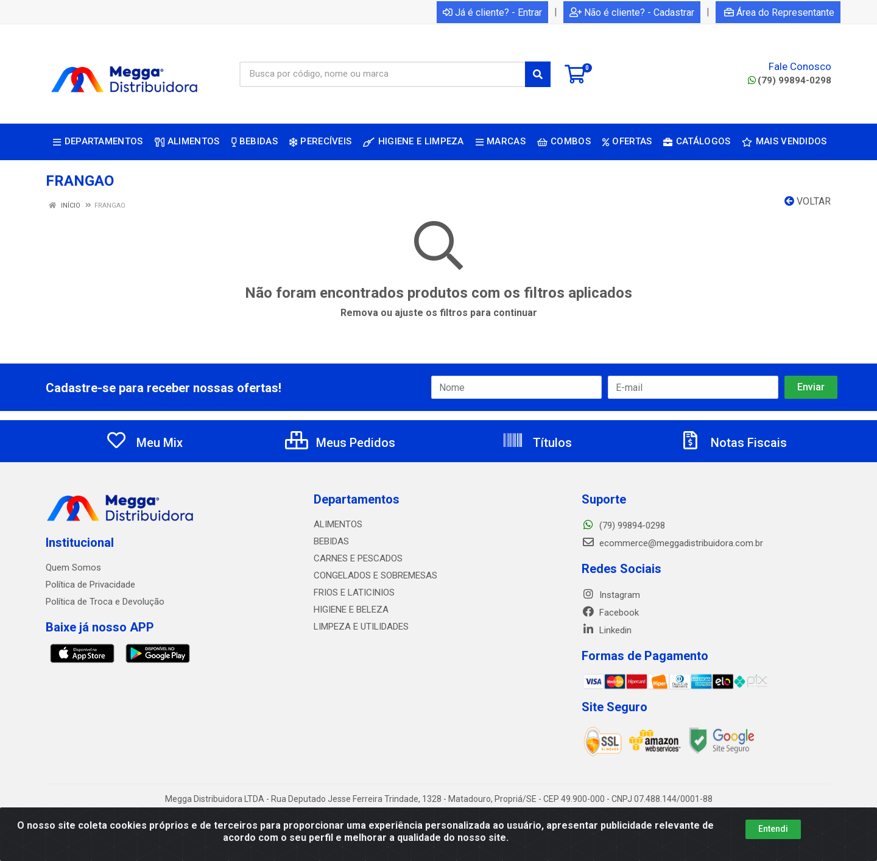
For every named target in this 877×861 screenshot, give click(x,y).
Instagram (611, 594)
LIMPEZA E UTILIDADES (361, 626)
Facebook (610, 612)
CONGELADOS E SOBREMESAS (375, 575)
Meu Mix (144, 442)
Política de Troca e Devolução (105, 601)
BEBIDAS (331, 541)
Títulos (537, 442)
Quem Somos (73, 567)
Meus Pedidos (340, 442)
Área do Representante (779, 12)
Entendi (773, 829)
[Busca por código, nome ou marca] (382, 74)
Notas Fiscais (733, 442)
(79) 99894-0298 (789, 80)
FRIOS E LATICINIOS (354, 592)
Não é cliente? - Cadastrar (631, 12)
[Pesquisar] (538, 74)
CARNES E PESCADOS (358, 558)
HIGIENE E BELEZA (351, 609)
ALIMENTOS (338, 524)
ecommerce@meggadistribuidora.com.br (672, 543)
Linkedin (607, 630)
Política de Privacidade (90, 584)
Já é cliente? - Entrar (492, 12)
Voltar (807, 201)
